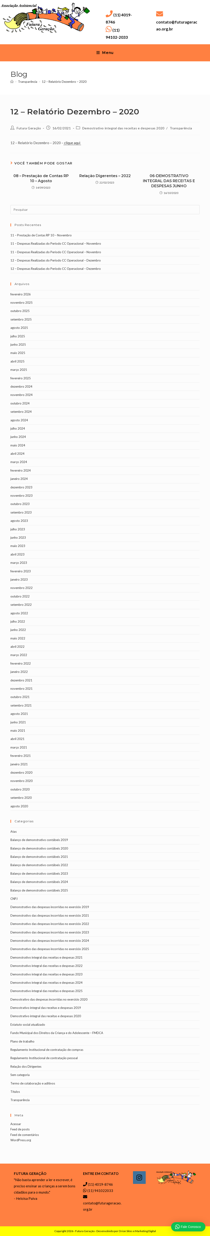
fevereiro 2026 (20, 294)
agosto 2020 (19, 806)
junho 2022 (18, 630)
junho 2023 (18, 537)
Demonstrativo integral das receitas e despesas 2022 (46, 966)
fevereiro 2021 (20, 756)
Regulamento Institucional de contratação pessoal (44, 1058)
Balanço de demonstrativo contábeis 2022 (39, 865)
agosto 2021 (19, 714)
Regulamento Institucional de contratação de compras (46, 1050)
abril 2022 (17, 646)
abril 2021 (17, 739)
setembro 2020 (21, 797)
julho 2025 (17, 336)
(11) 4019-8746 (100, 1184)
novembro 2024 (21, 395)
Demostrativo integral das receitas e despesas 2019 (45, 1008)
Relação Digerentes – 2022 (105, 176)
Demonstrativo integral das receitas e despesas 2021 (46, 957)
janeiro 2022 (19, 672)
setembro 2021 (21, 705)
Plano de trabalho (22, 1041)
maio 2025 (17, 353)
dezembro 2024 (21, 386)
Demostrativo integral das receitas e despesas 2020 (123, 128)
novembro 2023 (21, 495)
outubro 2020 (20, 789)
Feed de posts (20, 1129)
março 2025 (18, 369)
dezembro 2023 (21, 487)
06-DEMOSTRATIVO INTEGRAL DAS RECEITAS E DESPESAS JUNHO (169, 181)
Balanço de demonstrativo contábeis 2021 (39, 857)
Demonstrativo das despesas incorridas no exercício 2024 (49, 940)
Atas (13, 831)
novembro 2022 (21, 588)
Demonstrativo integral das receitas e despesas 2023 (46, 974)
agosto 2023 (19, 521)
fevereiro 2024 (20, 470)
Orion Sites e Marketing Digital (137, 1231)
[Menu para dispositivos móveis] (105, 52)
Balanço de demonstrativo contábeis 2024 (39, 882)
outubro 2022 (20, 596)
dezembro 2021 (21, 680)
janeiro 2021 (19, 764)
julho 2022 (17, 621)
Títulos (15, 1091)
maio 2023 (17, 546)
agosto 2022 (19, 613)
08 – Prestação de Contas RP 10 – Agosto (41, 178)
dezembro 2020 (21, 772)
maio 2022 (17, 638)
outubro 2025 (20, 311)
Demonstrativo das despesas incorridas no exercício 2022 (49, 924)
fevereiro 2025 (20, 378)
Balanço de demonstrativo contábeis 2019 (39, 840)
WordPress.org (20, 1140)
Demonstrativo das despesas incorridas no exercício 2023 (49, 932)
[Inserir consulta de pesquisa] (104, 209)
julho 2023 (17, 529)
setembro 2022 (21, 604)
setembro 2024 (21, 411)
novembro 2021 (21, 688)
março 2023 (18, 563)
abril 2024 (17, 453)
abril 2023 (17, 554)
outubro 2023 (20, 504)
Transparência (181, 128)
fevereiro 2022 (20, 663)
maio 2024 (17, 445)
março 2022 (18, 655)
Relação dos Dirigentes (25, 1066)
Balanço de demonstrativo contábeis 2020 (39, 848)
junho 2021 (18, 722)
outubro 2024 (20, 403)
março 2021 (18, 747)
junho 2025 (18, 344)
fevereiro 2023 (20, 571)
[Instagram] (139, 1177)
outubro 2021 (20, 697)
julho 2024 (17, 428)
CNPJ (14, 898)
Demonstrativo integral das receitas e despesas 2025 (46, 991)
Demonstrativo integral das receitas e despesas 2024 (46, 982)
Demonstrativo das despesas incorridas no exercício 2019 (49, 907)
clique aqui (72, 143)
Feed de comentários (24, 1135)
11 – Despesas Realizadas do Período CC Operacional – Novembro (55, 243)
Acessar (15, 1124)
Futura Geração (29, 128)
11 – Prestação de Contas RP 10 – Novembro (41, 235)
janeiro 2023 (19, 579)
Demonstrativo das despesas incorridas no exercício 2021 (49, 915)
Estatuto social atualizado (27, 1024)
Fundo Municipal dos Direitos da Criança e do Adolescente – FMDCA (56, 1033)
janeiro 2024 (19, 479)
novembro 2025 (21, 302)
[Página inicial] (11, 81)
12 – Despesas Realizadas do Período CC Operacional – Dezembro (55, 260)
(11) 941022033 (100, 1190)
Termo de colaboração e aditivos (32, 1083)
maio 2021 (17, 730)
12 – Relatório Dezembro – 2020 (64, 81)
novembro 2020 (21, 781)
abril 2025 (17, 361)
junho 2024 (18, 437)
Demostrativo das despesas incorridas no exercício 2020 (48, 999)
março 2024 (18, 462)
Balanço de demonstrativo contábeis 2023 (39, 873)
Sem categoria (20, 1075)
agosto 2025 (19, 328)
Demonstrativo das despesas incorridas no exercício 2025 (49, 949)
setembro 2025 (21, 319)
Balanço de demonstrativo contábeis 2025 (39, 890)
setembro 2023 (21, 512)
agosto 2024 (19, 420)
